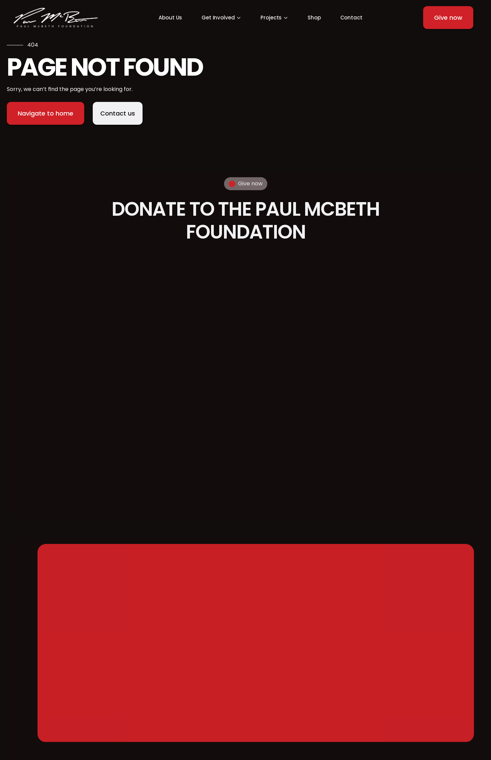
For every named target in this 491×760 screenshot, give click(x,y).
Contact (351, 17)
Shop (314, 17)
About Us (170, 17)
